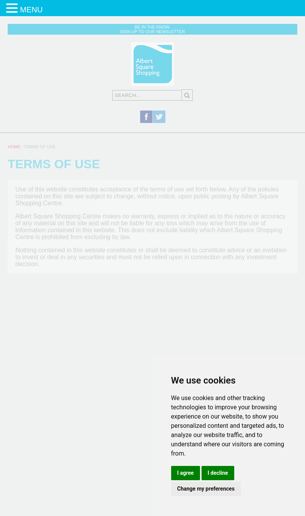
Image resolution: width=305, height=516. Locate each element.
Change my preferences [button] (206, 489)
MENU (31, 9)
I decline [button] (218, 473)
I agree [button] (185, 473)
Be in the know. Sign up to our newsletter (152, 29)
